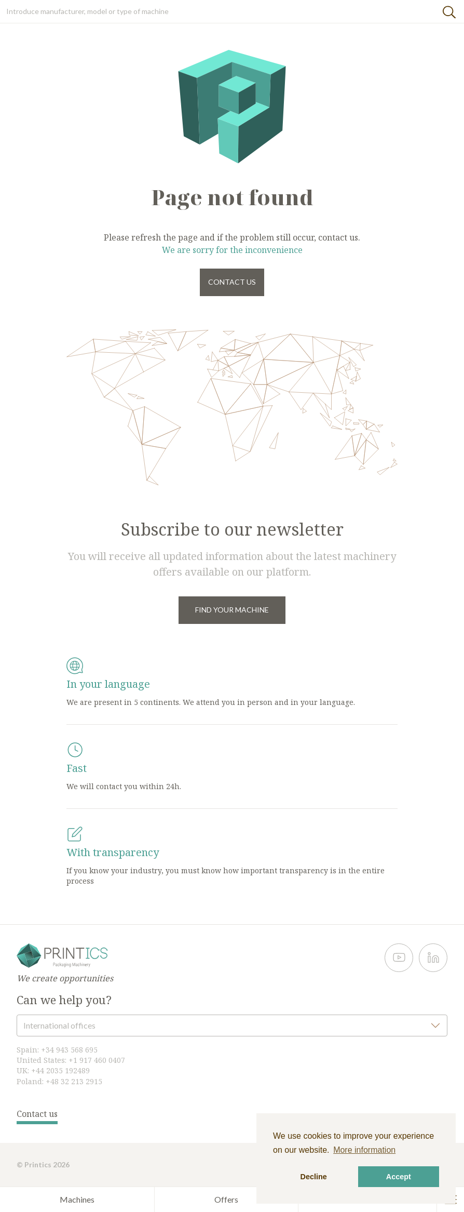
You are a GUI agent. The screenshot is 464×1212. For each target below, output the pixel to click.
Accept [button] (398, 1177)
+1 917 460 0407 (97, 1060)
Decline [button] (314, 1177)
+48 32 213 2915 (74, 1081)
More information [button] (364, 1150)
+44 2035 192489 (60, 1070)
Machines (77, 1199)
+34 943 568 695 (69, 1050)
